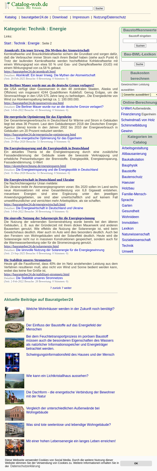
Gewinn (127, 131)
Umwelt (127, 251)
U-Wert (126, 108)
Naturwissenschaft (136, 234)
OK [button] (136, 463)
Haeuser (128, 182)
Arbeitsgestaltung (135, 148)
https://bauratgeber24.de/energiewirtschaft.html (34, 204)
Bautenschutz (132, 177)
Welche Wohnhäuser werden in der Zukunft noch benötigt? (70, 309)
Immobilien (130, 223)
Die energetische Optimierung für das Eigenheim (37, 117)
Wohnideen (130, 217)
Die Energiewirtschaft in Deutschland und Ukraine (39, 180)
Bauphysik (130, 165)
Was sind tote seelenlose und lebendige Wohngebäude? (68, 425)
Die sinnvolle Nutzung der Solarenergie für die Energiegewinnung (49, 218)
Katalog (10, 17)
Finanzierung (131, 114)
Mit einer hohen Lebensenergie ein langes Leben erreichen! (71, 441)
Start (7, 43)
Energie (34, 43)
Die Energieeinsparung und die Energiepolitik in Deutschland (46, 148)
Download (59, 17)
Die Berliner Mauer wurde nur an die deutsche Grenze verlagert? (49, 85)
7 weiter (66, 287)
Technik (19, 43)
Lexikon (128, 228)
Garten (127, 205)
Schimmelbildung (134, 125)
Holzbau (128, 188)
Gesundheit (130, 211)
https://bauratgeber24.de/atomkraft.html (30, 71)
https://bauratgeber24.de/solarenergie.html (31, 246)
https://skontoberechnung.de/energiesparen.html (35, 166)
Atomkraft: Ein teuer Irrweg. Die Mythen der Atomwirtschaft (46, 50)
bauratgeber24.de (34, 17)
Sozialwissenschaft (136, 240)
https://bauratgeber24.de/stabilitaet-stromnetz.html (36, 274)
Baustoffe (129, 171)
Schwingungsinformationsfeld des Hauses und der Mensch (70, 354)
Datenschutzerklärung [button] (25, 466)
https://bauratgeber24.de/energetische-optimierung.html (40, 134)
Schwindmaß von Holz (138, 120)
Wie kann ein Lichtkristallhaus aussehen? (57, 376)
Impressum (81, 17)
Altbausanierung (134, 154)
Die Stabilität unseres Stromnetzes (27, 260)
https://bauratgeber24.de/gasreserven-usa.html (34, 103)
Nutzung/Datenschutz (110, 17)
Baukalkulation (133, 159)
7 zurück (55, 287)
